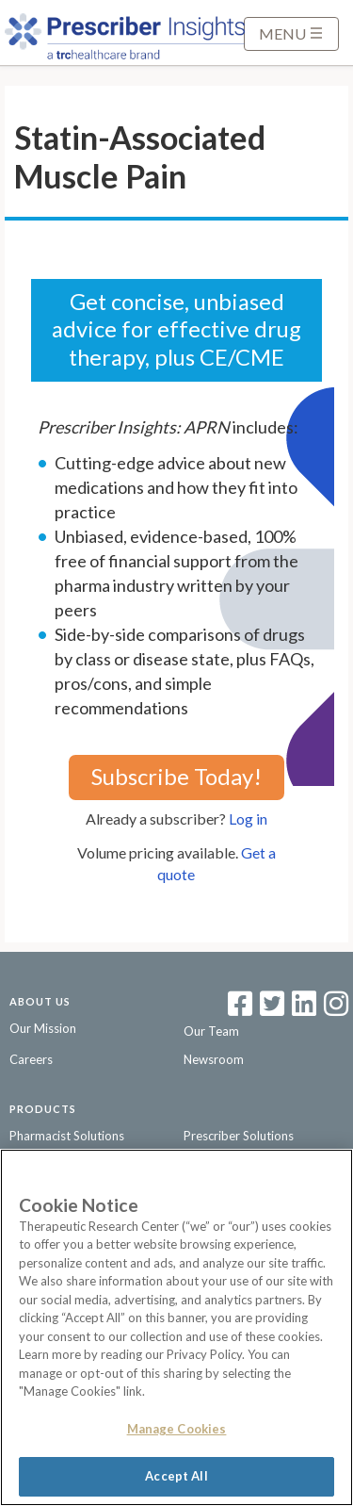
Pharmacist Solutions (66, 1135)
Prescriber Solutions (239, 1135)
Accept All (176, 1475)
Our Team (211, 1031)
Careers (31, 1059)
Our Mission (42, 1028)
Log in (248, 818)
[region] (176, 1327)
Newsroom (214, 1059)
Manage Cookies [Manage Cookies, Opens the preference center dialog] (177, 1428)
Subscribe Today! (176, 776)
